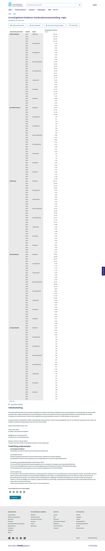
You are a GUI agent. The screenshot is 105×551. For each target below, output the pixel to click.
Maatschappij (41, 10)
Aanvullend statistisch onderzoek (16, 523)
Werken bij (56, 523)
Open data (10, 519)
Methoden (10, 530)
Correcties (55, 528)
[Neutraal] (17, 491)
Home (9, 13)
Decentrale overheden (36, 519)
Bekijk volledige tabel (17, 25)
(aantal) (50, 30)
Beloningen (34, 526)
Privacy (32, 523)
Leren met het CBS (57, 526)
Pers (54, 517)
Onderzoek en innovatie (59, 521)
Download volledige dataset (54, 25)
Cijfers (10, 10)
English (95, 5)
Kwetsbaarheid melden (82, 523)
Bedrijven (33, 514)
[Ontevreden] (13, 491)
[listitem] (9, 538)
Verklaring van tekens (17, 404)
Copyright (78, 517)
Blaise (9, 532)
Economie (31, 10)
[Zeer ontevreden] (10, 491)
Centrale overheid (35, 517)
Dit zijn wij (56, 519)
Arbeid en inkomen (20, 10)
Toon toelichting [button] (73, 25)
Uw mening (103, 271)
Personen (33, 521)
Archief (78, 526)
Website (78, 514)
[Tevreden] (20, 491)
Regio (49, 9)
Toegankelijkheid (80, 521)
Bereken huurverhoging (14, 517)
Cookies (78, 519)
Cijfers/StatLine (12, 514)
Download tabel (35, 25)
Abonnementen (80, 528)
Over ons (55, 9)
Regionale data (11, 526)
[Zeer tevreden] (24, 491)
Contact (55, 514)
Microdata (10, 521)
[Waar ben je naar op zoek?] (53, 5)
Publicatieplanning (92, 538)
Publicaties (10, 528)
